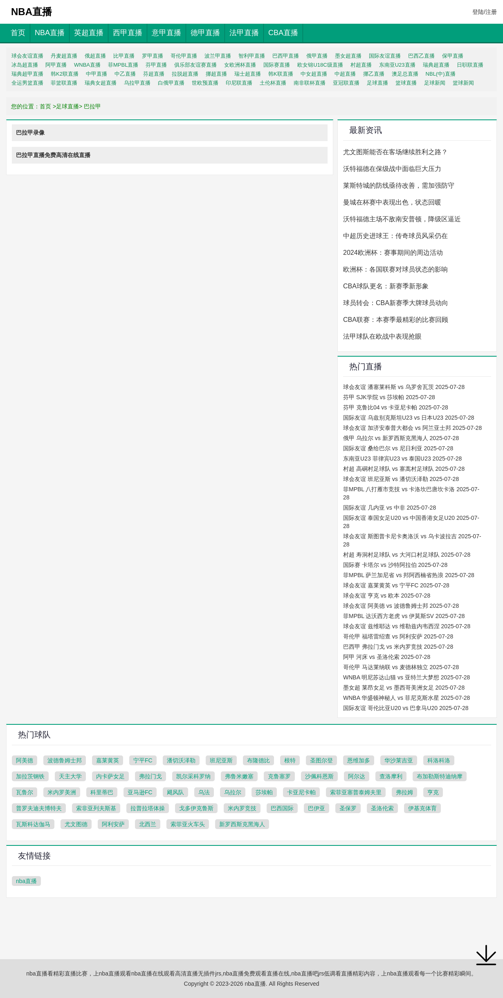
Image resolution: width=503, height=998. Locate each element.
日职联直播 (470, 65)
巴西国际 (282, 808)
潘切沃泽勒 (181, 760)
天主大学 (70, 776)
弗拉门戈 (150, 776)
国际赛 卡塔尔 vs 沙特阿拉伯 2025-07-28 (395, 565)
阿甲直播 (56, 65)
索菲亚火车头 (188, 824)
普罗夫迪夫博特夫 (39, 808)
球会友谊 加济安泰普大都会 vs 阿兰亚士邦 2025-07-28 (412, 428)
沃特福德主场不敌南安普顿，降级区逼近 (402, 219)
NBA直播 (50, 33)
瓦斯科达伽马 (33, 824)
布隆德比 (258, 760)
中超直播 (345, 74)
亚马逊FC (140, 792)
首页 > (48, 106)
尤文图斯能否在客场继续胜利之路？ (395, 151)
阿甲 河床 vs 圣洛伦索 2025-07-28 (386, 657)
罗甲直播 (152, 56)
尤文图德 (76, 824)
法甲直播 (244, 33)
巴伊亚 (316, 808)
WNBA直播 (87, 65)
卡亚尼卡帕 (301, 792)
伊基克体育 (422, 808)
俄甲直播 (317, 56)
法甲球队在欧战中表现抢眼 (382, 336)
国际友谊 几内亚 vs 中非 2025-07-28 (389, 507)
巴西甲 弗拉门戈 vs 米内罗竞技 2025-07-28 (398, 646)
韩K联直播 (280, 74)
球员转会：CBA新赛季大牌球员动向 (395, 302)
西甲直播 (127, 33)
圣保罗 (348, 808)
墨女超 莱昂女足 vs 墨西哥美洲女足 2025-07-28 (404, 687)
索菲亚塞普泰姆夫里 (356, 792)
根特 (290, 760)
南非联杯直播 (310, 83)
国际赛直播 (276, 65)
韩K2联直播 (65, 74)
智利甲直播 (251, 56)
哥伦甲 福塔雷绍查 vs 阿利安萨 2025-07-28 (398, 636)
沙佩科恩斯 (319, 776)
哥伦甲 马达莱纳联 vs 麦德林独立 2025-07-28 (401, 667)
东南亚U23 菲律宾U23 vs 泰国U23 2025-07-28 (402, 458)
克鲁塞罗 (279, 776)
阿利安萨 (113, 824)
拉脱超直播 (185, 74)
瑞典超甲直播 (27, 74)
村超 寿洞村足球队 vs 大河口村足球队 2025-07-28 (406, 554)
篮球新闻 (463, 83)
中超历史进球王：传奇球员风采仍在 (395, 235)
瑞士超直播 (247, 74)
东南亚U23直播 (397, 65)
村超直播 (361, 65)
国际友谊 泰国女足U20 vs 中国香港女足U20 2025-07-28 (411, 522)
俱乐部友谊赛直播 (195, 65)
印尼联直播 (239, 83)
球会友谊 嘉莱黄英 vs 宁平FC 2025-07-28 (396, 585)
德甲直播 (205, 33)
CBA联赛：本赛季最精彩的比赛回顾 (395, 319)
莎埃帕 (264, 792)
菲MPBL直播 (123, 65)
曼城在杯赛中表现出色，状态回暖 (392, 202)
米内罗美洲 (61, 792)
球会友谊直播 (27, 56)
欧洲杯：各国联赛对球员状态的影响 (395, 269)
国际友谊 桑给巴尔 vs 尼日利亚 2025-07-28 (398, 448)
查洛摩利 (390, 776)
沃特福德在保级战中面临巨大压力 (392, 168)
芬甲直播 (156, 65)
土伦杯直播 (273, 83)
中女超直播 (314, 74)
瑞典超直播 (436, 65)
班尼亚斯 (221, 760)
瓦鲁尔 (24, 792)
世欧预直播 (205, 83)
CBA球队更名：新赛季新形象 (386, 286)
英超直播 (88, 33)
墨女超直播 (348, 56)
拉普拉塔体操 (147, 808)
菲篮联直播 (64, 83)
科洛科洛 (438, 760)
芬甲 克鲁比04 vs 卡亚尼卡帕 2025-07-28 (395, 407)
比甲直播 (124, 56)
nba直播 (26, 881)
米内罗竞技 (242, 808)
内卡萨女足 (110, 776)
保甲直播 (452, 56)
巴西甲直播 (285, 56)
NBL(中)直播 (441, 74)
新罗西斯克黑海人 (242, 824)
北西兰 (147, 824)
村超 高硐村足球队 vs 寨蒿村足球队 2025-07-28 (404, 468)
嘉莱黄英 (107, 760)
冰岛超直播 (24, 65)
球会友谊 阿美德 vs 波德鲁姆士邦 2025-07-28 (401, 605)
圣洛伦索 (382, 808)
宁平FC (143, 760)
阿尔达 (356, 776)
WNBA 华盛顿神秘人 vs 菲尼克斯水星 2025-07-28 (406, 698)
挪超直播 (216, 74)
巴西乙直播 (421, 56)
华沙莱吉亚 (398, 760)
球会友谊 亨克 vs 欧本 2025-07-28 (386, 595)
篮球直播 (406, 83)
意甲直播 (166, 33)
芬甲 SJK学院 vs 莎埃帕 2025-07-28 (389, 397)
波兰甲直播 (217, 56)
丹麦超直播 (64, 56)
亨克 (433, 792)
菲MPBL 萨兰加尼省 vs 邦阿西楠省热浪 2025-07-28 (408, 575)
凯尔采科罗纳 (193, 776)
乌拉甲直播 (137, 83)
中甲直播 (96, 74)
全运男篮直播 (27, 83)
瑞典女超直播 (101, 83)
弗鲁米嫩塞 (239, 776)
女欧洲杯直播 (240, 65)
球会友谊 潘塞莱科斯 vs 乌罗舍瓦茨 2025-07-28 (404, 387)
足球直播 (377, 83)
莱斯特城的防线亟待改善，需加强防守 (398, 185)
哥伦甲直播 (184, 56)
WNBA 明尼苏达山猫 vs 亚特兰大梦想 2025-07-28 (406, 677)
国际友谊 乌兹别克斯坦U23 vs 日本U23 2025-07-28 (408, 417)
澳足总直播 (405, 74)
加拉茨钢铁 (30, 776)
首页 (18, 33)
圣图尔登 (321, 760)
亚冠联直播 (346, 83)
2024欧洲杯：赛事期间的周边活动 (393, 252)
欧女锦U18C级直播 (320, 65)
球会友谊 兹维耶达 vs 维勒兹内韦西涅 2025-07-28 (406, 626)
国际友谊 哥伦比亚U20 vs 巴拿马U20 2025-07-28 (406, 708)
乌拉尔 (232, 792)
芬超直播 (153, 74)
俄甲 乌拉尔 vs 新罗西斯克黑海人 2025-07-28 (401, 438)
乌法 (204, 792)
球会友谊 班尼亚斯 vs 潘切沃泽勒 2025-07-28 (401, 479)
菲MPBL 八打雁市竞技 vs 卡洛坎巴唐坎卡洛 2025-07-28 (411, 493)
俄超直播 (95, 56)
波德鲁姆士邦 (64, 760)
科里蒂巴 (101, 792)
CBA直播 (283, 33)
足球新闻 (434, 83)
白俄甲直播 (171, 83)
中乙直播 (125, 74)
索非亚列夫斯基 (96, 808)
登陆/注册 (484, 12)
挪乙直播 (373, 74)
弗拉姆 (404, 792)
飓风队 (175, 792)
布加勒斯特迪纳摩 (440, 776)
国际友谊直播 (385, 56)
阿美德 (24, 760)
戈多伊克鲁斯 (196, 808)
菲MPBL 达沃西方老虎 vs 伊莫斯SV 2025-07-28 (404, 616)
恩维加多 (358, 760)
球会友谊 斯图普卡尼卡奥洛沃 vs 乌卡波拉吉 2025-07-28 (412, 540)
